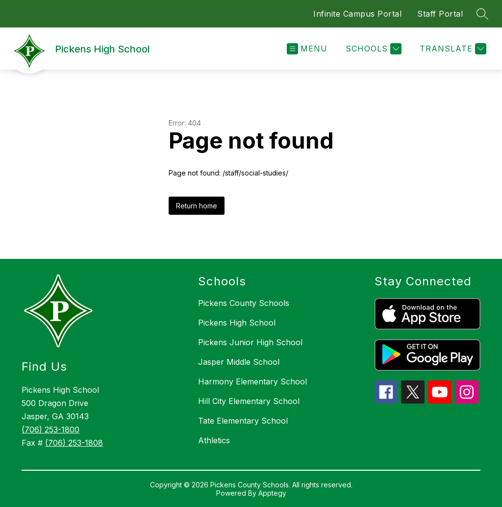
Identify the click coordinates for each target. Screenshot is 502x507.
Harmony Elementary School (252, 381)
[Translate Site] (451, 49)
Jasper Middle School (238, 362)
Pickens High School (237, 323)
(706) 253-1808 (74, 443)
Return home (196, 206)
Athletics (214, 440)
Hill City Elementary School (249, 401)
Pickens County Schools (243, 303)
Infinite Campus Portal (357, 14)
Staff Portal (440, 14)
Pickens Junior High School (250, 342)
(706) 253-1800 (50, 429)
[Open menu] (307, 49)
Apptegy (272, 493)
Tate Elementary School (243, 421)
